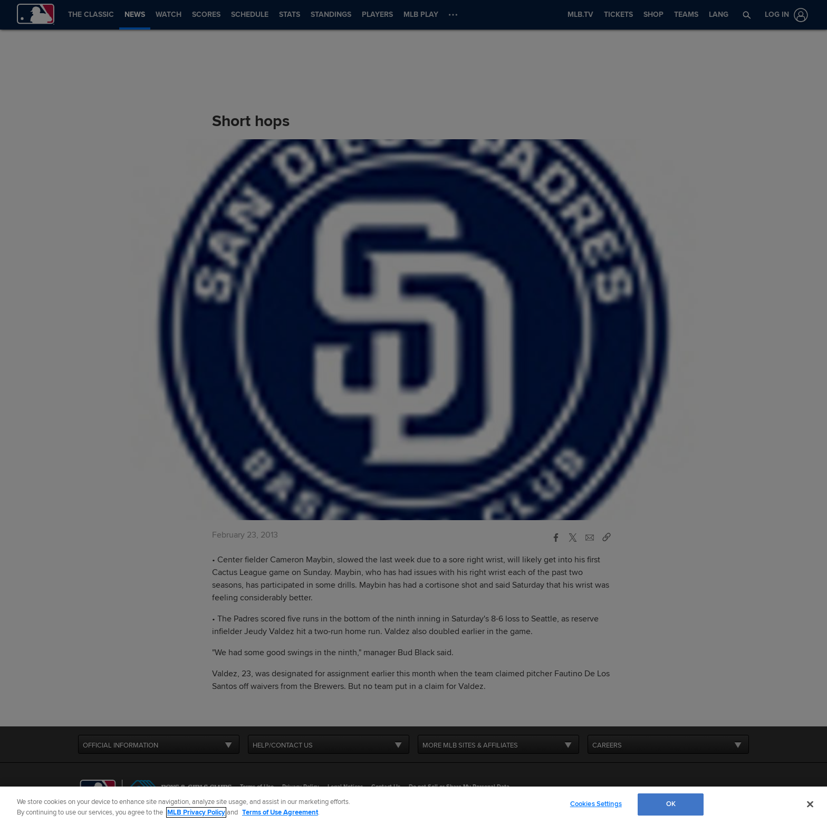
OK (671, 804)
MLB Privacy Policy (196, 812)
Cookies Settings (596, 804)
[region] (413, 805)
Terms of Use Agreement (280, 812)
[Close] (810, 804)
